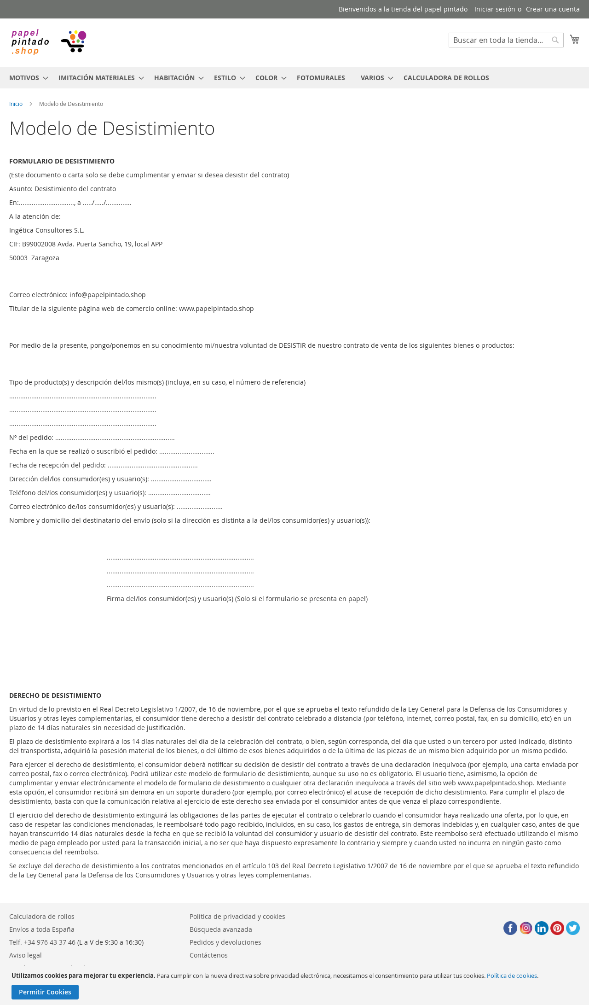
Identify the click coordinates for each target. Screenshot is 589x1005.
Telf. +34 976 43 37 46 (42, 942)
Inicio (16, 103)
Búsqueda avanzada (221, 929)
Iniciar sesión (494, 9)
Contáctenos (209, 955)
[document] (296, 985)
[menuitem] (26, 77)
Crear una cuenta (553, 9)
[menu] (294, 77)
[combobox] (506, 40)
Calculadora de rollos (42, 916)
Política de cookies (512, 975)
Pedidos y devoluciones (225, 942)
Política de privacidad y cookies (237, 916)
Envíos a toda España (42, 929)
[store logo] (48, 42)
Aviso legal (25, 955)
